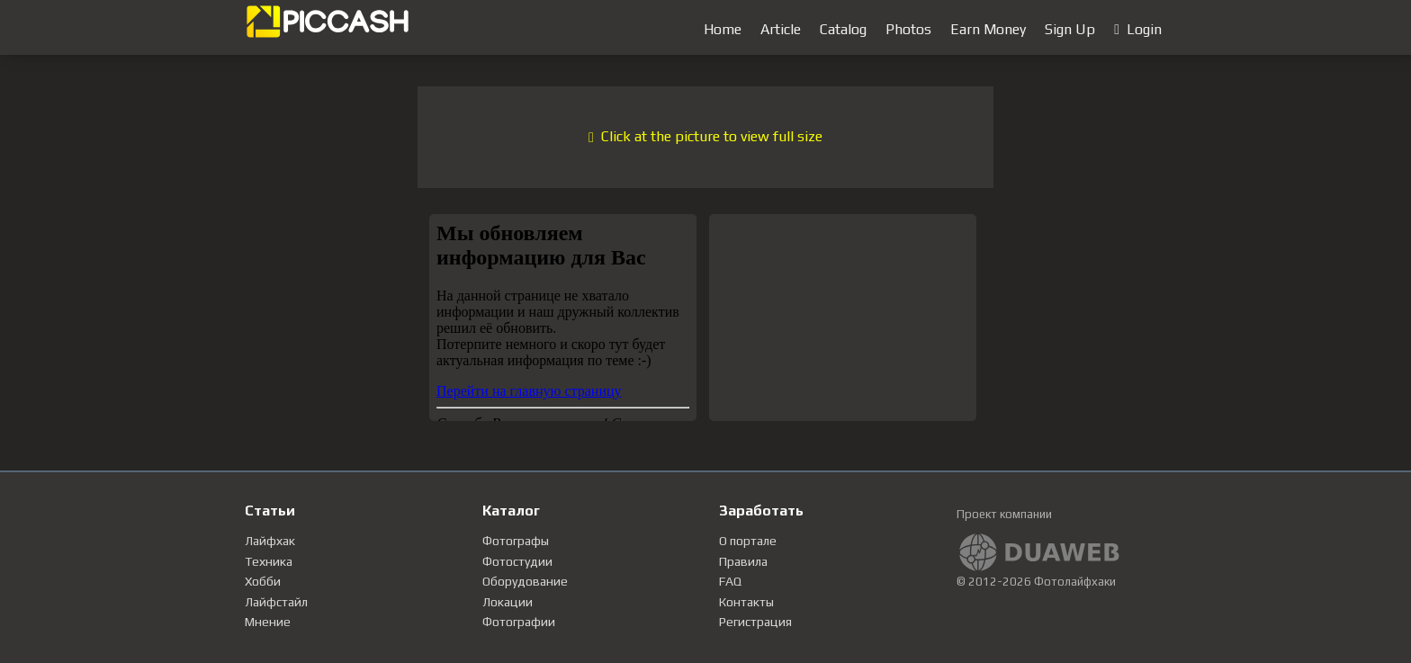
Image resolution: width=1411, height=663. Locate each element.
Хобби (263, 581)
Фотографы (515, 540)
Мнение (268, 621)
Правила (743, 561)
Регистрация (755, 621)
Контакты (746, 602)
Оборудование (525, 581)
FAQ (730, 581)
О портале (748, 540)
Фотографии (518, 621)
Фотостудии (517, 561)
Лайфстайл (276, 602)
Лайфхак (270, 540)
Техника (268, 561)
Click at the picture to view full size (705, 136)
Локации (507, 602)
